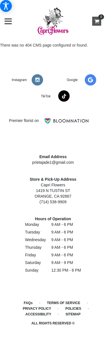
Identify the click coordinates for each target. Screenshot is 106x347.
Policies (73, 309)
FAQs (28, 303)
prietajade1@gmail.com (53, 162)
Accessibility (38, 314)
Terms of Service (63, 303)
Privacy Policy (37, 309)
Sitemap (73, 314)
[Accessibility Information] (6, 6)
